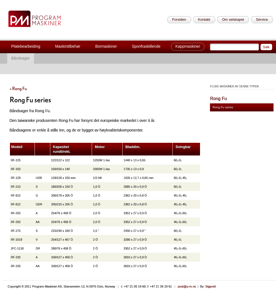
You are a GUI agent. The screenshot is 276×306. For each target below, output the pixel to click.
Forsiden (179, 19)
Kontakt (204, 19)
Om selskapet (233, 19)
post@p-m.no (187, 286)
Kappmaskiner (187, 46)
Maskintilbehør (67, 46)
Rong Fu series (223, 107)
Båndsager (20, 58)
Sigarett (210, 286)
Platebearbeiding (25, 46)
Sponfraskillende (146, 46)
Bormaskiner (106, 46)
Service (262, 19)
